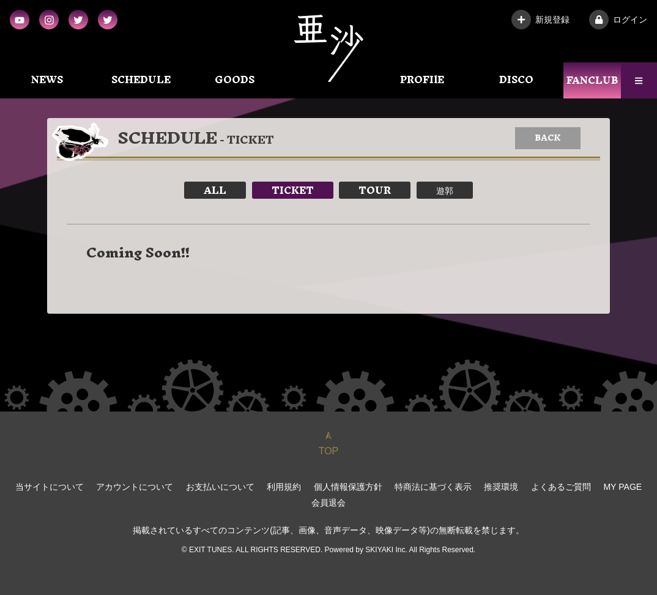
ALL (215, 190)
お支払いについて (220, 487)
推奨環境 (501, 487)
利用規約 (284, 487)
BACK (548, 137)
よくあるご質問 (561, 487)
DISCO (516, 79)
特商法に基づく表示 (433, 487)
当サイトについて (49, 487)
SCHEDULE (141, 79)
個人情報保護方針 (348, 487)
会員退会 (328, 503)
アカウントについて (134, 487)
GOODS (234, 79)
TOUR (374, 190)
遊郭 (444, 190)
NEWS (47, 79)
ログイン (618, 19)
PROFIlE (422, 79)
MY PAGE (623, 487)
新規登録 (540, 19)
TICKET (293, 190)
